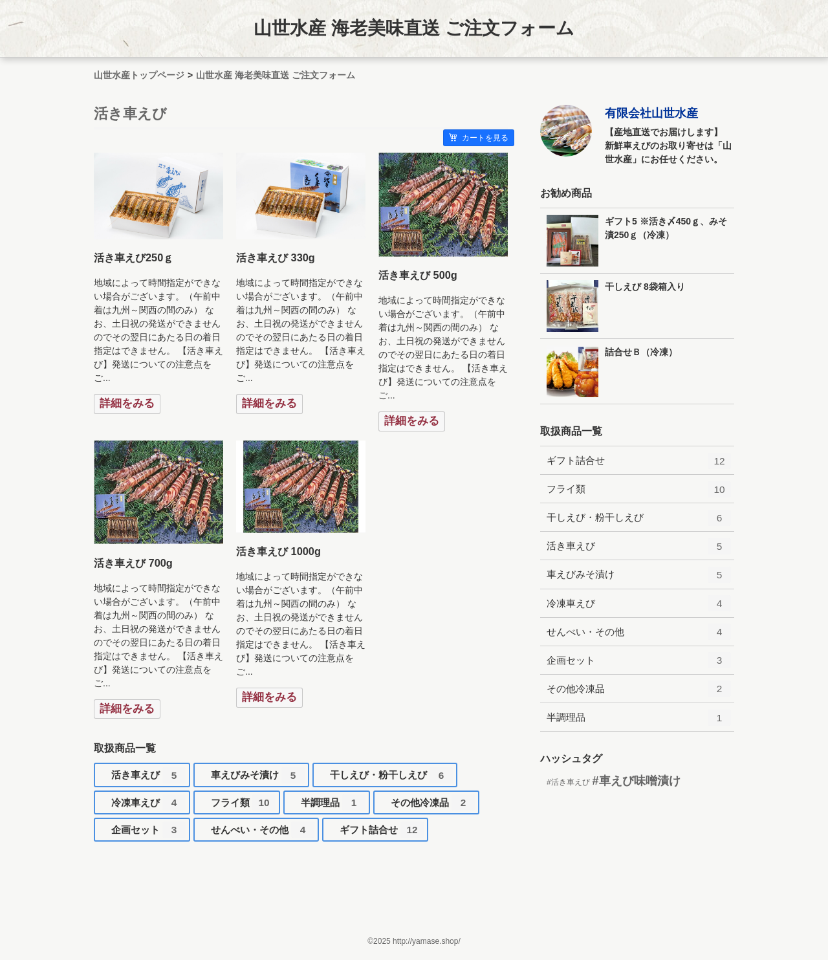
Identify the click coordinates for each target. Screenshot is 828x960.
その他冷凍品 (433, 805)
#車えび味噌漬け (637, 780)
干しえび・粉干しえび (391, 778)
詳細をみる (127, 403)
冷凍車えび (148, 805)
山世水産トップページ (139, 75)
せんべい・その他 (262, 833)
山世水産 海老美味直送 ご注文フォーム (414, 28)
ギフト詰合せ (382, 833)
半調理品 (333, 805)
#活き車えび (568, 782)
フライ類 (243, 805)
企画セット (148, 833)
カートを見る (478, 137)
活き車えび (148, 778)
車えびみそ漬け (258, 778)
